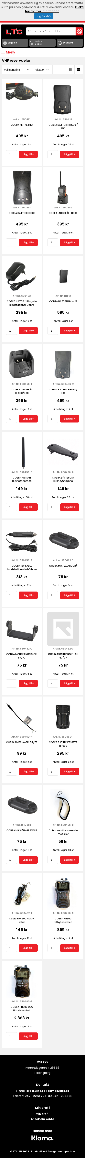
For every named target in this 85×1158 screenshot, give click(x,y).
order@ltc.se (35, 1091)
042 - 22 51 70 (34, 1096)
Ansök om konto (42, 1119)
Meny (8, 52)
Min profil (42, 1114)
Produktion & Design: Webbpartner (53, 1151)
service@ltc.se (58, 1091)
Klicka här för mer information (54, 9)
